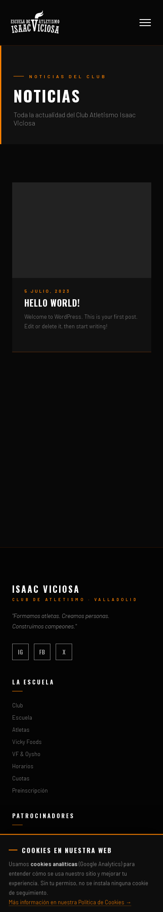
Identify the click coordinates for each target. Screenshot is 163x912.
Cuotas (21, 778)
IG (20, 652)
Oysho (19, 851)
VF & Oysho (26, 753)
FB (42, 652)
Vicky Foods (27, 741)
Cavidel (21, 875)
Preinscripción (30, 790)
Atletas (21, 729)
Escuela (22, 717)
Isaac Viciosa (46, 588)
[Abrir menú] (145, 22)
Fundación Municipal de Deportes (52, 863)
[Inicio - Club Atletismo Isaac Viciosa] (35, 22)
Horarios (22, 766)
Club (17, 705)
